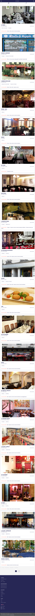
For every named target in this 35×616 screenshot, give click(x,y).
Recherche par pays (4, 612)
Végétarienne (8, 224)
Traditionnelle (8, 449)
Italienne (7, 421)
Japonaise (3, 168)
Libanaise (3, 253)
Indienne (3, 112)
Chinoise (3, 365)
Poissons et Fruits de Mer (5, 84)
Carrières (2, 605)
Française (3, 224)
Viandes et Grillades (13, 84)
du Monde (7, 393)
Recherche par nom (4, 611)
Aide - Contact (3, 606)
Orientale (7, 253)
